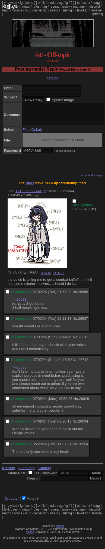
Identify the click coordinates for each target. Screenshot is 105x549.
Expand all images (92, 179)
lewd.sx (82, 10)
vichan (60, 530)
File (25, 134)
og (61, 3)
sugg (96, 3)
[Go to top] (26, 472)
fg (21, 3)
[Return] (64, 69)
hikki (7, 6)
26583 (33, 277)
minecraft (40, 10)
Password (50, 477)
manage (79, 6)
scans (18, 10)
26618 (83, 364)
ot (78, 3)
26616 (83, 341)
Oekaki (37, 134)
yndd (13, 3)
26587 (83, 323)
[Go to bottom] (80, 69)
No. (25, 277)
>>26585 (45, 277)
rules (36, 6)
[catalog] (52, 78)
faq (44, 6)
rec (15, 6)
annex (65, 6)
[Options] (96, 14)
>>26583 (19, 303)
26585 (83, 296)
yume (29, 3)
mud (28, 10)
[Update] (11, 502)
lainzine (96, 10)
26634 (83, 425)
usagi (54, 10)
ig (66, 3)
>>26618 (58, 277)
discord (94, 6)
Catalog (44, 472)
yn (6, 3)
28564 (83, 448)
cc (84, 3)
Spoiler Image (63, 100)
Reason (33, 482)
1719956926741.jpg (31, 195)
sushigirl (68, 10)
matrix (6, 10)
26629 (84, 403)
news (26, 6)
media (51, 3)
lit (43, 3)
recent (54, 6)
